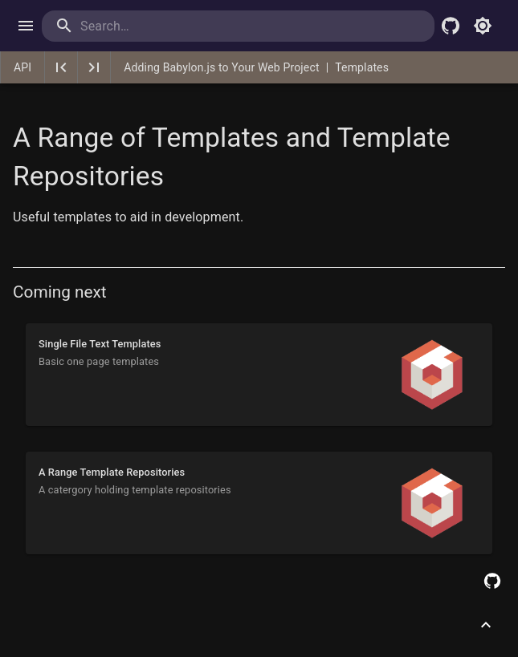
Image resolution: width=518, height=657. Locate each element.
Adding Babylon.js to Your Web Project (221, 67)
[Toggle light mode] (483, 26)
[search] (146, 26)
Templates (362, 67)
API (22, 67)
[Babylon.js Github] (450, 26)
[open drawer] (26, 26)
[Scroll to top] (486, 625)
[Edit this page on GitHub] (492, 580)
